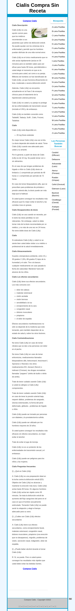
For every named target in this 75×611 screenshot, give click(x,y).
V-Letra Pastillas (58, 116)
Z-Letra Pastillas (58, 133)
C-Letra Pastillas (58, 35)
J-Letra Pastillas (58, 65)
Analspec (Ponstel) (55, 208)
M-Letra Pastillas (58, 78)
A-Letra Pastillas (58, 27)
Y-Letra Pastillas (58, 129)
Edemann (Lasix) (58, 189)
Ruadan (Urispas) (55, 179)
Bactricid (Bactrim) (55, 194)
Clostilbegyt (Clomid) (56, 201)
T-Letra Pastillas (58, 108)
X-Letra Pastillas (58, 125)
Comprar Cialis (30, 21)
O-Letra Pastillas (58, 86)
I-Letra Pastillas (58, 61)
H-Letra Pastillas (58, 57)
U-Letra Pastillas (58, 112)
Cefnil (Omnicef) (58, 184)
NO (43, 606)
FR (39, 606)
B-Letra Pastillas (58, 31)
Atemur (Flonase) (55, 172)
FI (35, 606)
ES (28, 606)
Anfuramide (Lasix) (56, 165)
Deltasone (56, 159)
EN (32, 606)
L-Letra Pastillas (58, 74)
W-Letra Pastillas (58, 120)
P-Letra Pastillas (58, 91)
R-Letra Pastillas (58, 99)
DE (20, 606)
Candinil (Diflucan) (55, 154)
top (70, 599)
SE (55, 606)
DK (24, 606)
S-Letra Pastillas (58, 103)
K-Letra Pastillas (58, 69)
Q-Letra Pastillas (58, 95)
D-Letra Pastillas (58, 40)
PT (51, 606)
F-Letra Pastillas (58, 48)
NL (47, 606)
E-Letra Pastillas (58, 44)
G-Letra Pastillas (58, 52)
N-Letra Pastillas (58, 82)
